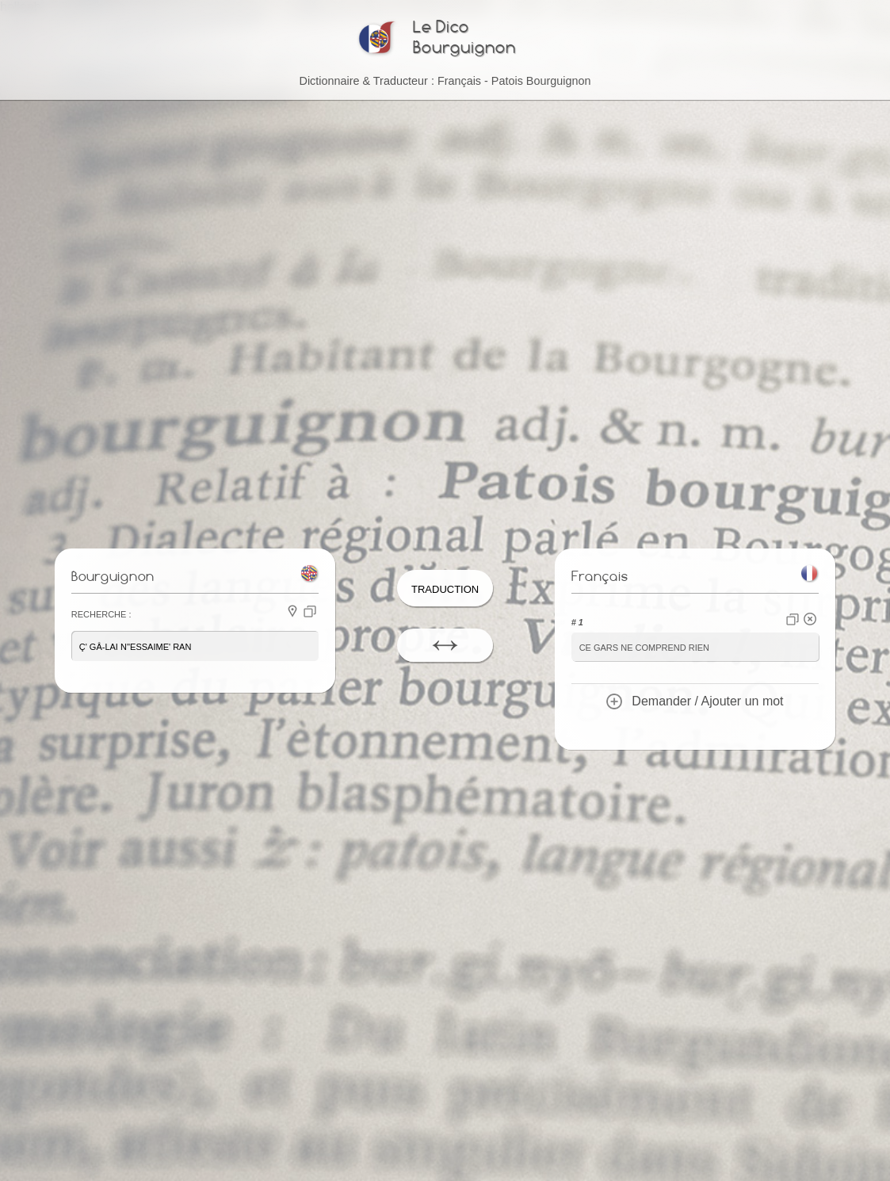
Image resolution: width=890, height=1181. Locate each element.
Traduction (445, 587)
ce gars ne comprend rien (644, 646)
